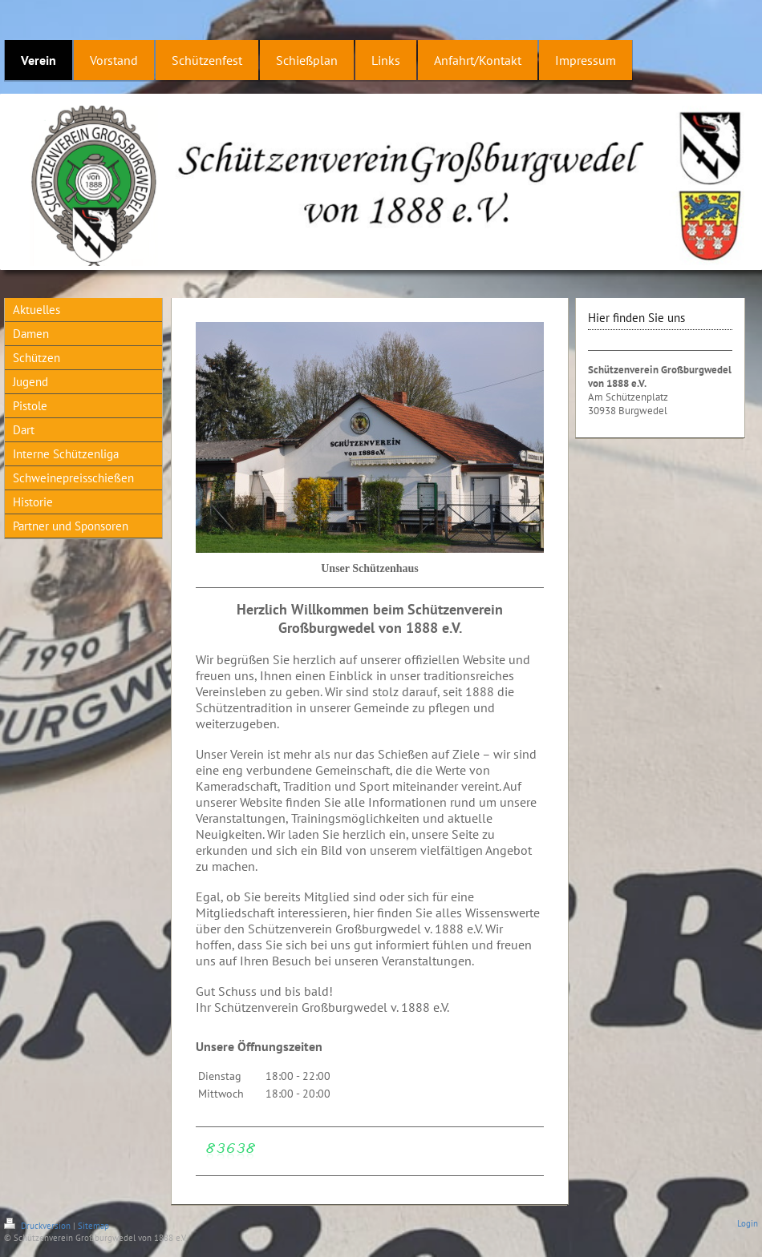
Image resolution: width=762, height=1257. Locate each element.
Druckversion (38, 1225)
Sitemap (93, 1225)
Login (747, 1223)
